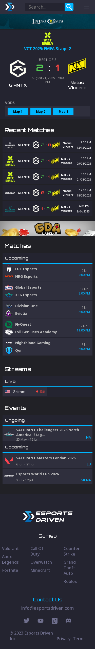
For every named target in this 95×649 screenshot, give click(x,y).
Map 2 (40, 111)
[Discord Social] (55, 621)
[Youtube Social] (40, 621)
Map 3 (63, 111)
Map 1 (18, 111)
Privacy (63, 638)
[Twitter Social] (27, 621)
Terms (79, 638)
